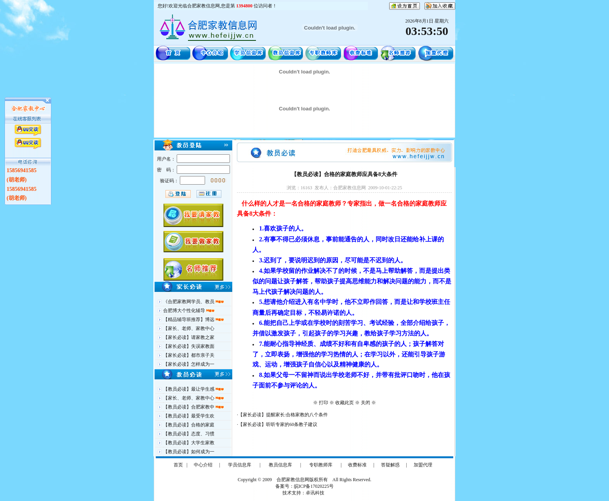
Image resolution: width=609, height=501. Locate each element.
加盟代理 (423, 465)
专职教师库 (320, 465)
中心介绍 (203, 465)
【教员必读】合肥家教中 (189, 407)
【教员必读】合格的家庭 (188, 425)
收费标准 (357, 465)
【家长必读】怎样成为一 (188, 364)
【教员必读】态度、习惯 (188, 433)
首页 (178, 465)
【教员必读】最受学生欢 (188, 416)
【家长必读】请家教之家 (188, 337)
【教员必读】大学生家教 (188, 442)
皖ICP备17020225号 (314, 486)
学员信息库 (239, 465)
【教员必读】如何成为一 (188, 451)
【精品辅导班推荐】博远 (189, 319)
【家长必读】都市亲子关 (188, 355)
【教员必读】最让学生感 (189, 389)
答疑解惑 (390, 465)
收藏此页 (344, 402)
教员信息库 (280, 465)
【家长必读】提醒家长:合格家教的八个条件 (283, 414)
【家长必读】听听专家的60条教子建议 (277, 424)
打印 (323, 402)
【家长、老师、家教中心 (188, 328)
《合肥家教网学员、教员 (189, 301)
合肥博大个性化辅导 (184, 310)
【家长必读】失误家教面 (188, 346)
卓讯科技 (315, 493)
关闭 (365, 402)
